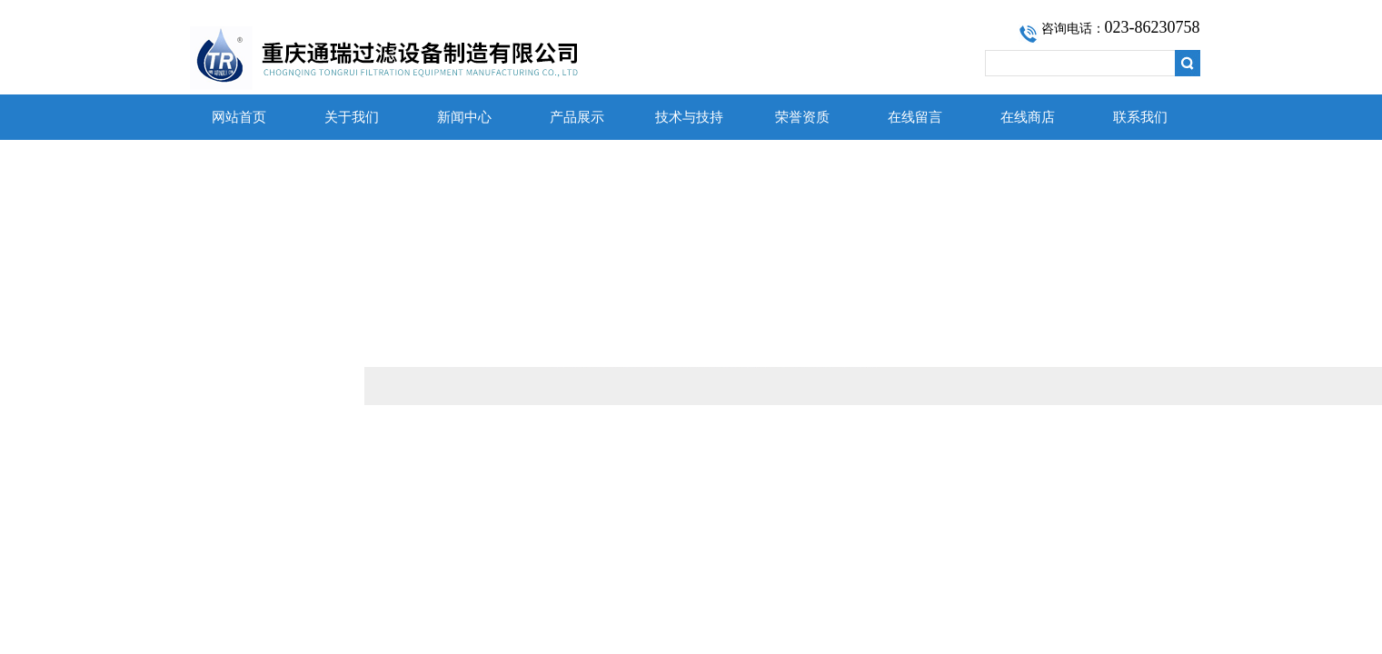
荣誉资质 (802, 117)
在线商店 (1027, 117)
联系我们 (1140, 117)
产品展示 (577, 117)
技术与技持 (689, 117)
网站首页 (239, 117)
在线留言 (915, 117)
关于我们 (351, 117)
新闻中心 (464, 117)
